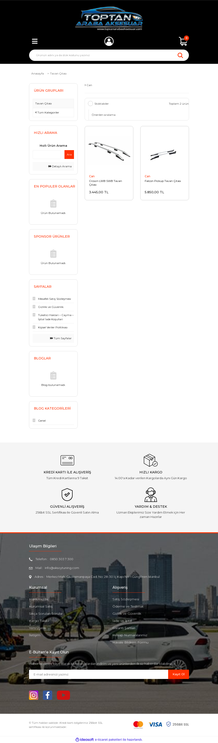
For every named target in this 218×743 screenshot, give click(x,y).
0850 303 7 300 (61, 559)
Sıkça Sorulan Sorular (46, 613)
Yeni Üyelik (37, 628)
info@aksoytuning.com (62, 568)
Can (92, 176)
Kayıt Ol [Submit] (179, 674)
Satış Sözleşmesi (125, 599)
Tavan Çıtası (58, 73)
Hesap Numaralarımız (129, 635)
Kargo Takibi (39, 621)
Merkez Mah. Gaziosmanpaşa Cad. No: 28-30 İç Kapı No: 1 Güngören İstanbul (103, 576)
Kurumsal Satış (41, 606)
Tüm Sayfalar (61, 338)
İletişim (34, 635)
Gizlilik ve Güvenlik (126, 613)
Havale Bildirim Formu (130, 642)
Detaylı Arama (60, 166)
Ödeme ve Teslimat (128, 606)
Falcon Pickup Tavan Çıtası (163, 181)
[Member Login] (109, 41)
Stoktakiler (101, 103)
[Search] (109, 55)
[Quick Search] (47, 154)
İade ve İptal (122, 621)
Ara (69, 154)
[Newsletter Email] (98, 674)
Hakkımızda (38, 599)
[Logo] (109, 18)
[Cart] (183, 41)
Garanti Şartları (123, 628)
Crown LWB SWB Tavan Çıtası (105, 183)
